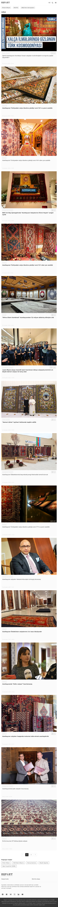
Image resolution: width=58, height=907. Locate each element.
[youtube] (22, 894)
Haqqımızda (5, 879)
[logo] (5, 3)
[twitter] (14, 894)
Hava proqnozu (31, 863)
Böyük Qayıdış (44, 863)
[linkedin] (18, 894)
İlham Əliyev (6, 7)
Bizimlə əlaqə (36, 879)
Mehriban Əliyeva (18, 863)
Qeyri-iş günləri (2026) (9, 866)
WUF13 (16, 7)
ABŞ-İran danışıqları (27, 7)
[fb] (2, 894)
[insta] (6, 894)
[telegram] (10, 894)
